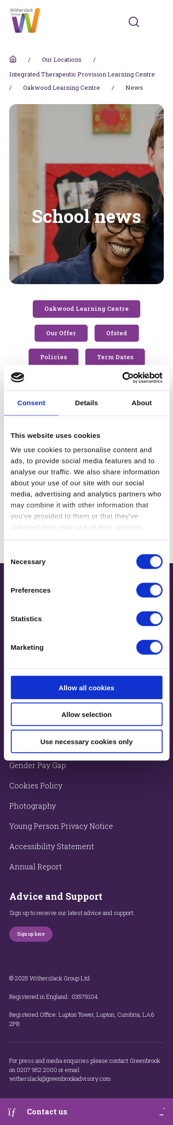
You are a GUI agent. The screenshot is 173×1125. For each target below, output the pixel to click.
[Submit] (133, 21)
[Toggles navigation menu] (157, 22)
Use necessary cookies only (86, 741)
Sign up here (31, 934)
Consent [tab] (31, 403)
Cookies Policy (35, 785)
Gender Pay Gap (37, 765)
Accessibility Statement (51, 846)
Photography (32, 805)
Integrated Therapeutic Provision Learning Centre (82, 74)
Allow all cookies (86, 687)
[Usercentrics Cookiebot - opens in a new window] (123, 378)
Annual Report (35, 866)
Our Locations (62, 59)
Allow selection (86, 714)
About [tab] (141, 403)
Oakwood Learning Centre (61, 87)
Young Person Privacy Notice (61, 826)
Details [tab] (86, 403)
